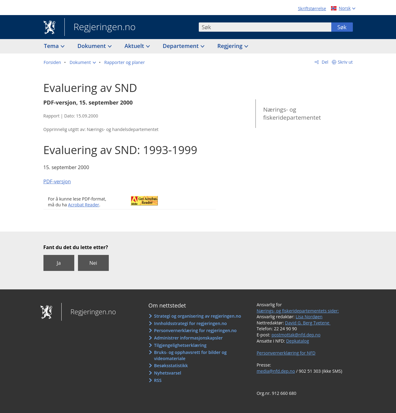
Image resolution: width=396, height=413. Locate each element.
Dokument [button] (92, 46)
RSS (157, 380)
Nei (93, 263)
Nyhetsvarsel (167, 373)
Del (324, 62)
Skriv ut (345, 62)
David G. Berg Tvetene (308, 323)
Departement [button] (181, 46)
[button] (83, 62)
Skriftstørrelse (312, 8)
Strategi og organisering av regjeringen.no (197, 316)
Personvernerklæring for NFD (286, 353)
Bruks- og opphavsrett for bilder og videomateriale (190, 355)
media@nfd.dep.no (276, 371)
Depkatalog (297, 341)
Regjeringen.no (100, 27)
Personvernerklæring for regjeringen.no (195, 330)
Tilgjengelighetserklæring (180, 345)
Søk (341, 27)
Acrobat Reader (83, 205)
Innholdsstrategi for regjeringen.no (190, 323)
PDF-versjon (57, 181)
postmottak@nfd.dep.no (295, 335)
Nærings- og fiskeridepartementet (292, 113)
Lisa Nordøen (309, 317)
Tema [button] (52, 46)
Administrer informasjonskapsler (188, 338)
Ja (59, 263)
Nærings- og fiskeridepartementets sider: (298, 311)
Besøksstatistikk (171, 365)
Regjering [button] (230, 46)
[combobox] (265, 27)
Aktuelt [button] (135, 46)
